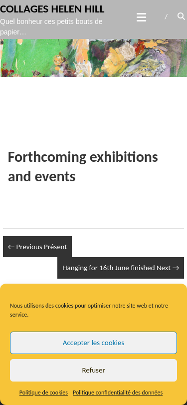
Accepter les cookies (93, 342)
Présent (37, 246)
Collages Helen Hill (52, 8)
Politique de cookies (43, 392)
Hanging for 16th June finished (120, 267)
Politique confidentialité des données (118, 392)
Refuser (93, 370)
